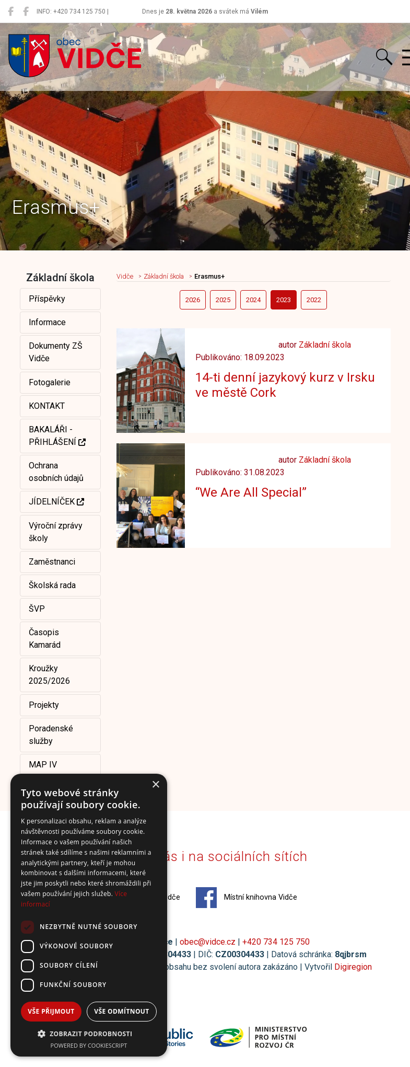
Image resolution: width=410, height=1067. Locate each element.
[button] (89, 1033)
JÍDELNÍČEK (56, 502)
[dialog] (88, 915)
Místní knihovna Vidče (246, 897)
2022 (314, 300)
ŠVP (37, 609)
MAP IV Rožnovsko (49, 771)
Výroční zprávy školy (56, 532)
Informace (47, 322)
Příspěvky (47, 299)
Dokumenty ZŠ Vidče (56, 352)
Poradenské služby (51, 735)
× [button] (155, 785)
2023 (283, 300)
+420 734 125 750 (276, 942)
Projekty (44, 705)
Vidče (124, 276)
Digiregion (353, 967)
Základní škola (164, 276)
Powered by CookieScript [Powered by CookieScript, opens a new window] (89, 1045)
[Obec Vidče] (11, 11)
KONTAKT (47, 406)
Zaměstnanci (52, 562)
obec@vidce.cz (208, 942)
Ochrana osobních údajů (56, 472)
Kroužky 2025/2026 (49, 674)
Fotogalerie (50, 382)
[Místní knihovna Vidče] (26, 11)
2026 (192, 300)
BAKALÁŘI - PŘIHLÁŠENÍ (57, 435)
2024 (253, 300)
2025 (223, 300)
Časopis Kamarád (45, 638)
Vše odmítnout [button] (121, 1011)
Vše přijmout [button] (51, 1011)
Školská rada (52, 585)
